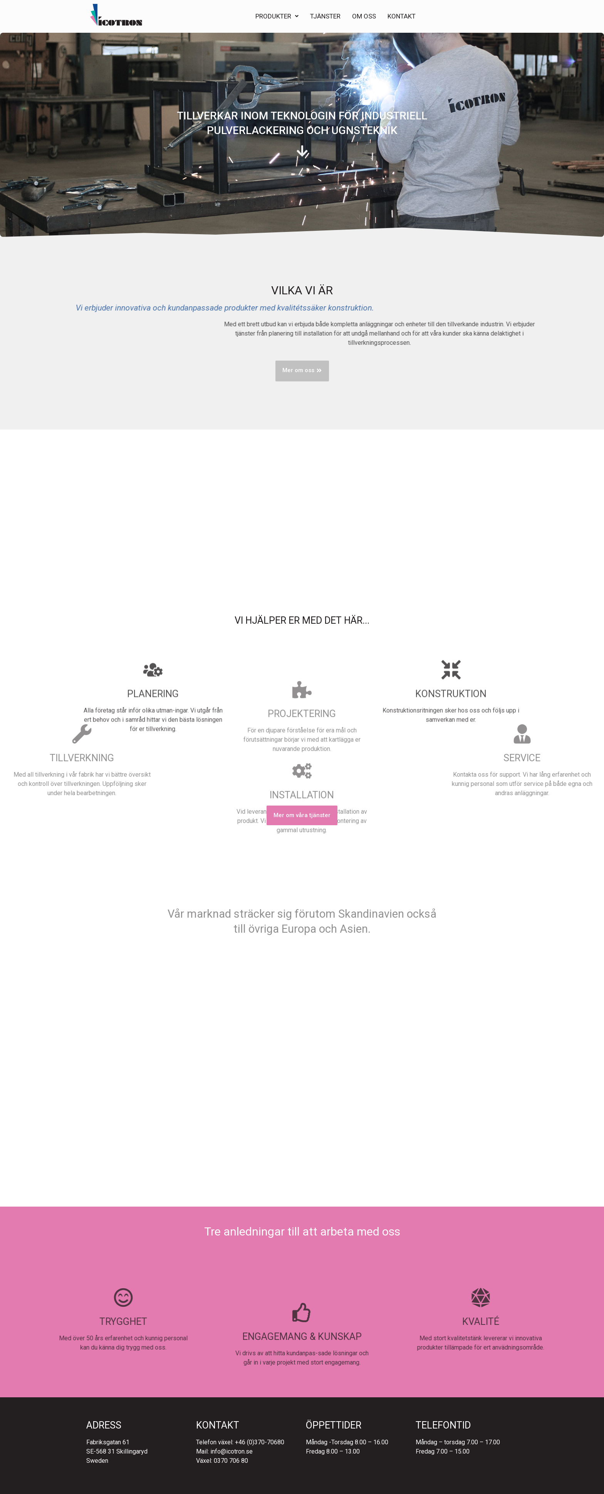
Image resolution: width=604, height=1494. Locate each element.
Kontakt (402, 15)
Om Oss (364, 15)
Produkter (277, 15)
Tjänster (325, 15)
